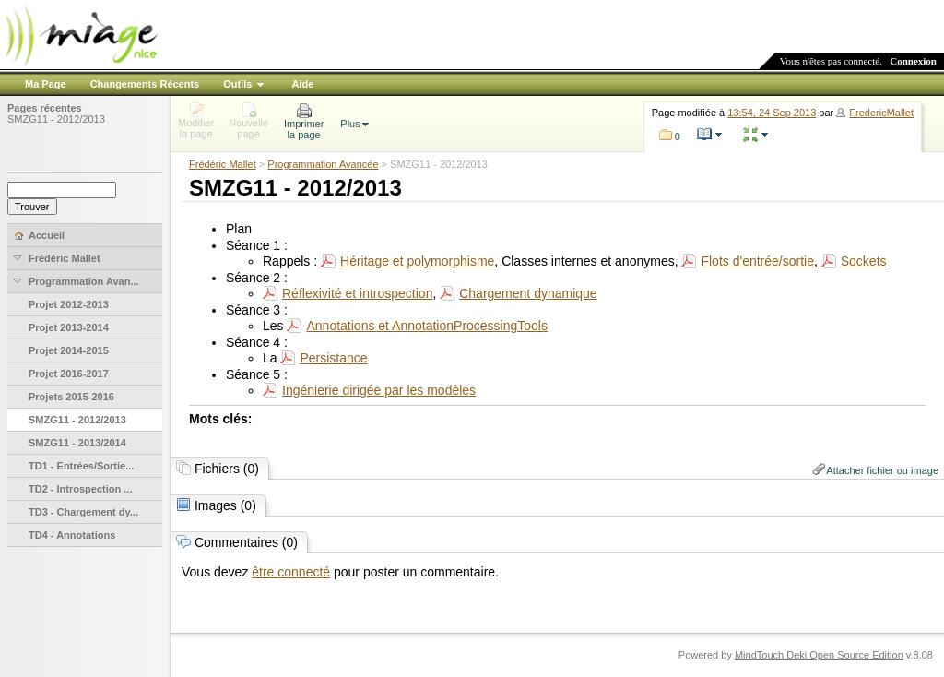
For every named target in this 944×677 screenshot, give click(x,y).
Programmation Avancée (322, 164)
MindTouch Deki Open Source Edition (819, 654)
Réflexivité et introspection (357, 293)
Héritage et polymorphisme (417, 261)
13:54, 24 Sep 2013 (771, 112)
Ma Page (45, 83)
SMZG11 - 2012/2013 (56, 119)
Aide (302, 83)
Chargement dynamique (527, 293)
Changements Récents (145, 83)
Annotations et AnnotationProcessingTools (427, 325)
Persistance (333, 357)
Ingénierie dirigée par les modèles (379, 390)
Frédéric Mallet (222, 164)
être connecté (291, 571)
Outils (237, 83)
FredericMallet (881, 112)
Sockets (864, 261)
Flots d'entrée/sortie (757, 261)
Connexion (913, 60)
